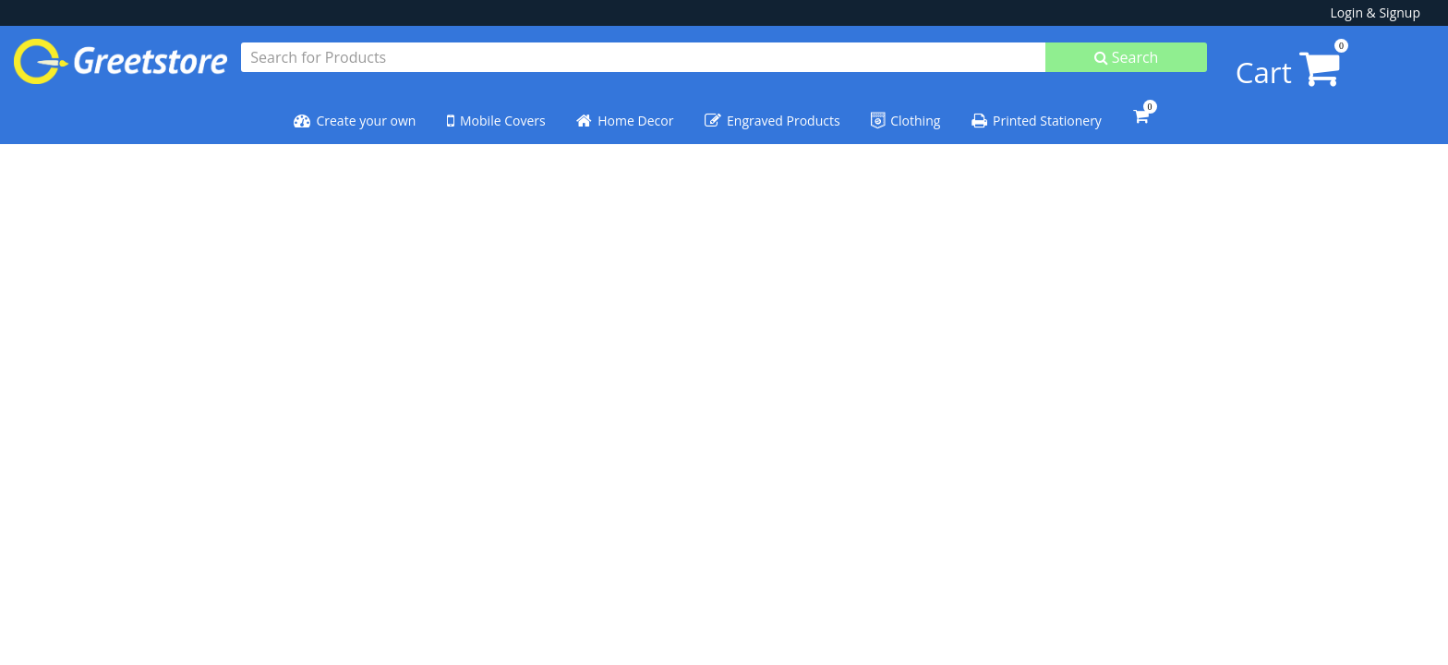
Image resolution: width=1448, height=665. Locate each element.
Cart (1252, 62)
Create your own (355, 112)
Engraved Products (772, 112)
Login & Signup (1375, 12)
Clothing (905, 112)
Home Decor (624, 112)
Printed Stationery (1036, 112)
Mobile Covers (496, 112)
